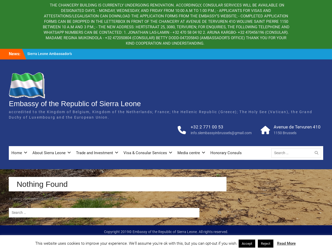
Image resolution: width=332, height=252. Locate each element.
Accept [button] (247, 244)
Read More (286, 243)
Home (16, 153)
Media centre (188, 153)
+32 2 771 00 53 (207, 127)
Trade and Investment (94, 153)
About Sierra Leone (49, 153)
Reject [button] (265, 244)
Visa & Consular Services (145, 153)
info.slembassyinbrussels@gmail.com (221, 133)
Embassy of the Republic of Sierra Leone (75, 104)
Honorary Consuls (226, 153)
